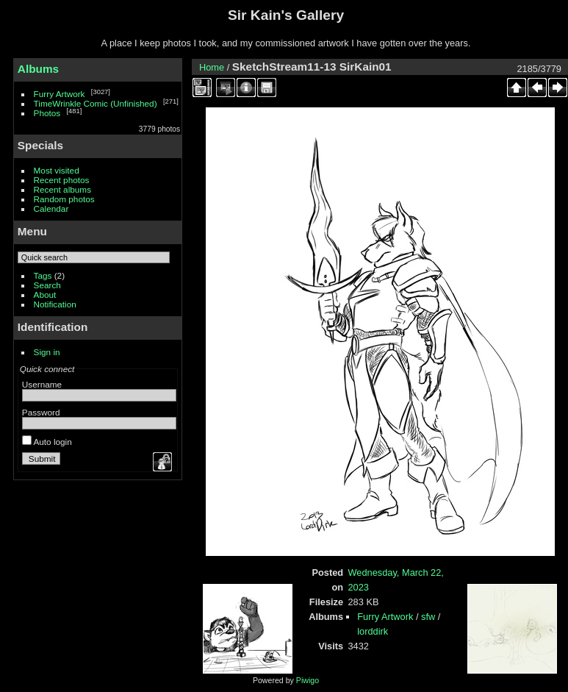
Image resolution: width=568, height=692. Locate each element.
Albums (38, 69)
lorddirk (372, 631)
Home (211, 67)
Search (47, 285)
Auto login (47, 441)
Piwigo (307, 680)
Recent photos (62, 180)
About (45, 294)
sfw (428, 616)
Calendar (51, 208)
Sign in (47, 352)
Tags (43, 275)
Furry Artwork (59, 94)
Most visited (56, 170)
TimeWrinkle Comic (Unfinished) (95, 103)
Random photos (64, 199)
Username (42, 384)
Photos (47, 113)
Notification (55, 304)
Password (41, 412)
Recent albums (62, 189)
